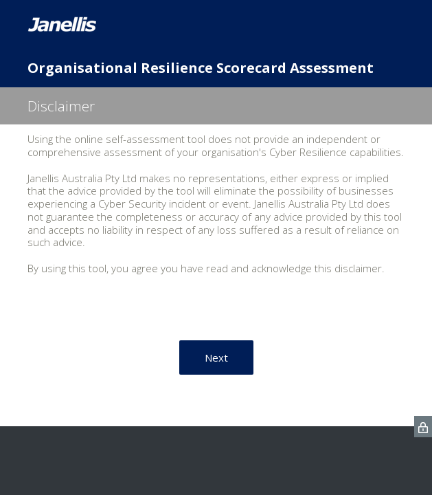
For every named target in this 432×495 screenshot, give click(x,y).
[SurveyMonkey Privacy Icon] (423, 426)
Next (216, 357)
